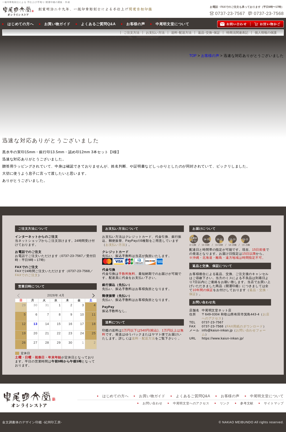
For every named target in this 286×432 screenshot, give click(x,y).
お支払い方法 (155, 32)
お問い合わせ (152, 403)
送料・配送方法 (143, 338)
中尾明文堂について (172, 24)
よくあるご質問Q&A (98, 24)
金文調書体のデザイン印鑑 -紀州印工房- (32, 422)
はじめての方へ (20, 24)
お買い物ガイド (57, 24)
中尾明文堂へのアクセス (191, 403)
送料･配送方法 (181, 32)
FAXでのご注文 (26, 275)
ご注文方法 (131, 32)
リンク (225, 403)
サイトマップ (274, 403)
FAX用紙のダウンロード (245, 326)
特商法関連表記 (237, 32)
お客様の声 (135, 24)
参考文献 (246, 403)
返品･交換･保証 (209, 32)
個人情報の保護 (266, 32)
